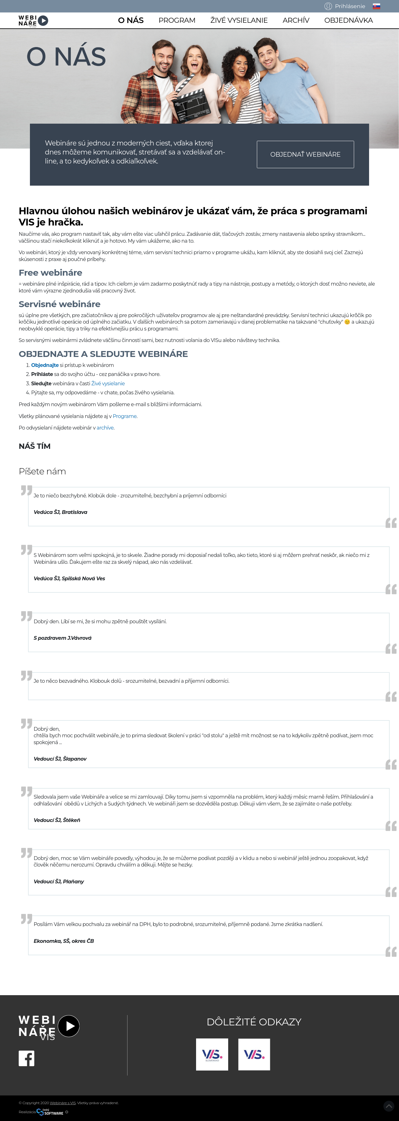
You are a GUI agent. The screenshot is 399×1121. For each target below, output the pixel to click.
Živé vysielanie (239, 20)
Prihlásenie (344, 6)
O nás (130, 20)
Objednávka (348, 20)
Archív (296, 20)
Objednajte (45, 365)
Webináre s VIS (63, 1102)
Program (177, 20)
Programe (125, 416)
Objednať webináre (305, 154)
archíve (105, 428)
